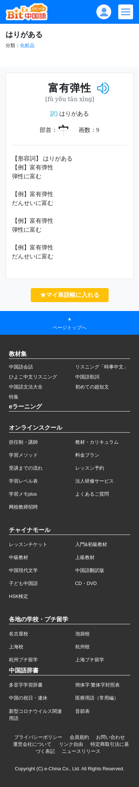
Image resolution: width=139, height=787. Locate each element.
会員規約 (79, 737)
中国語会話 (21, 367)
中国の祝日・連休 (28, 698)
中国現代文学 (23, 570)
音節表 (82, 711)
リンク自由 (71, 744)
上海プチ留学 (89, 659)
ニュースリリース (81, 751)
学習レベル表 (23, 481)
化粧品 (27, 45)
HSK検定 (18, 596)
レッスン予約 (89, 468)
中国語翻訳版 (89, 570)
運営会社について (32, 744)
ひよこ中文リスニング (33, 377)
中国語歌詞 (87, 377)
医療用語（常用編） (97, 698)
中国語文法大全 (26, 387)
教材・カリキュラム (97, 442)
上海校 (16, 646)
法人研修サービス (94, 481)
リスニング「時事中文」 (101, 367)
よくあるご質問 (92, 494)
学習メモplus (23, 494)
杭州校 (82, 646)
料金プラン (87, 455)
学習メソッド (23, 455)
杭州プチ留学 (23, 659)
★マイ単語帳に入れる (69, 295)
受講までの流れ (26, 468)
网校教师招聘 (23, 507)
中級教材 (18, 557)
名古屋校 (18, 633)
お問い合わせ (110, 737)
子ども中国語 (23, 583)
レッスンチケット (28, 544)
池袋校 (82, 633)
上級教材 (85, 557)
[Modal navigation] (125, 11)
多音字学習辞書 (26, 685)
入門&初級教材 (91, 544)
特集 (14, 397)
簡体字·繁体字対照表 (97, 685)
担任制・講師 (23, 442)
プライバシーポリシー (38, 737)
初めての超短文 (92, 387)
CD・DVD (86, 583)
